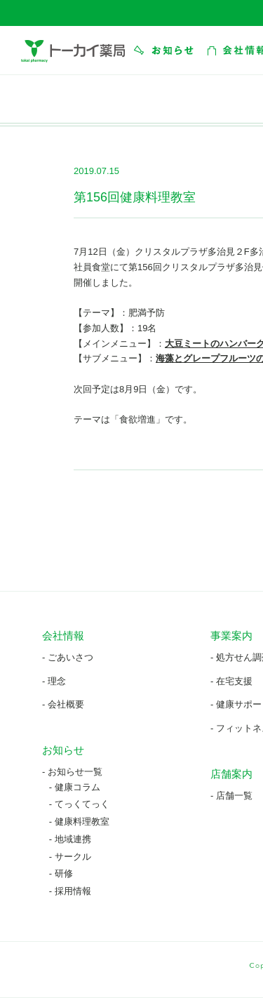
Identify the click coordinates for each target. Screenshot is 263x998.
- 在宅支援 (231, 681)
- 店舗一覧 (231, 795)
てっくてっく (82, 804)
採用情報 (73, 891)
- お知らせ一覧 (72, 771)
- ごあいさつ (67, 657)
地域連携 (73, 839)
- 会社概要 (63, 704)
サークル (73, 856)
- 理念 (54, 681)
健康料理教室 (82, 821)
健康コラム (77, 787)
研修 (64, 873)
